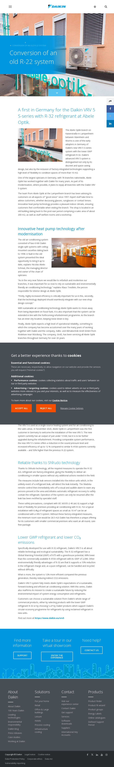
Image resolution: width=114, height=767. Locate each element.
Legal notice (30, 754)
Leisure (38, 716)
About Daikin (14, 706)
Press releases (15, 733)
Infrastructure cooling (41, 730)
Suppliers (65, 727)
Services (65, 716)
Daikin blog (13, 728)
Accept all (21, 408)
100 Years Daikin (16, 710)
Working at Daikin (16, 741)
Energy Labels (95, 713)
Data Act (48, 759)
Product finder (95, 701)
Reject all (46, 408)
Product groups (95, 709)
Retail (37, 705)
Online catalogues (96, 717)
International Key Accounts (69, 733)
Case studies (14, 737)
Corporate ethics (34, 759)
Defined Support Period (96, 723)
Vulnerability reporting (15, 763)
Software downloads (66, 722)
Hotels (38, 720)
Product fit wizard (96, 705)
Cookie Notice (59, 400)
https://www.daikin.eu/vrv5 (49, 618)
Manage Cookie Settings (71, 408)
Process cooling (42, 724)
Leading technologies (14, 716)
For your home (42, 701)
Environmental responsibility (15, 723)
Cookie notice (44, 754)
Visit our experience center (70, 703)
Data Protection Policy (15, 759)
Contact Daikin (68, 708)
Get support (67, 712)
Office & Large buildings (42, 711)
